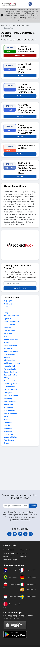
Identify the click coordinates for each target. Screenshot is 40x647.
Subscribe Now (20, 288)
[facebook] (15, 534)
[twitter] (9, 534)
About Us (23, 553)
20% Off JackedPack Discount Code (26, 49)
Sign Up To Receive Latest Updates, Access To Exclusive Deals (27, 168)
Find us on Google (10, 560)
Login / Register (9, 550)
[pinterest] (25, 534)
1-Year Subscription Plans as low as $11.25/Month (26, 129)
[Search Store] (30, 4)
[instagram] (31, 534)
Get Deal (20, 76)
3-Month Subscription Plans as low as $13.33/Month (26, 88)
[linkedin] (20, 534)
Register (33, 505)
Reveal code (20, 55)
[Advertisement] (20, 469)
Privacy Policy (25, 550)
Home (4, 26)
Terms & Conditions (10, 553)
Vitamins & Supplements (19, 26)
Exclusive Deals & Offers (26, 146)
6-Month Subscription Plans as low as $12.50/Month (26, 109)
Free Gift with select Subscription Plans (25, 68)
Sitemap (23, 556)
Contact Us (7, 556)
